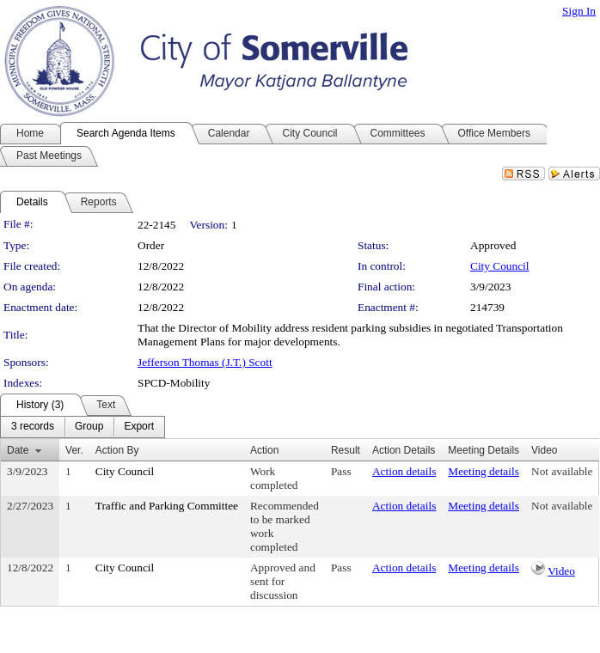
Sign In (579, 10)
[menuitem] (32, 427)
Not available (561, 471)
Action (264, 450)
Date (17, 450)
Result (345, 450)
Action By (117, 450)
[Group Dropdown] (88, 427)
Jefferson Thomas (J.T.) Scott (205, 362)
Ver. (74, 450)
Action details (404, 471)
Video (561, 571)
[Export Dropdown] (138, 427)
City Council (500, 265)
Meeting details (483, 471)
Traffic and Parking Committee (166, 505)
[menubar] (82, 427)
